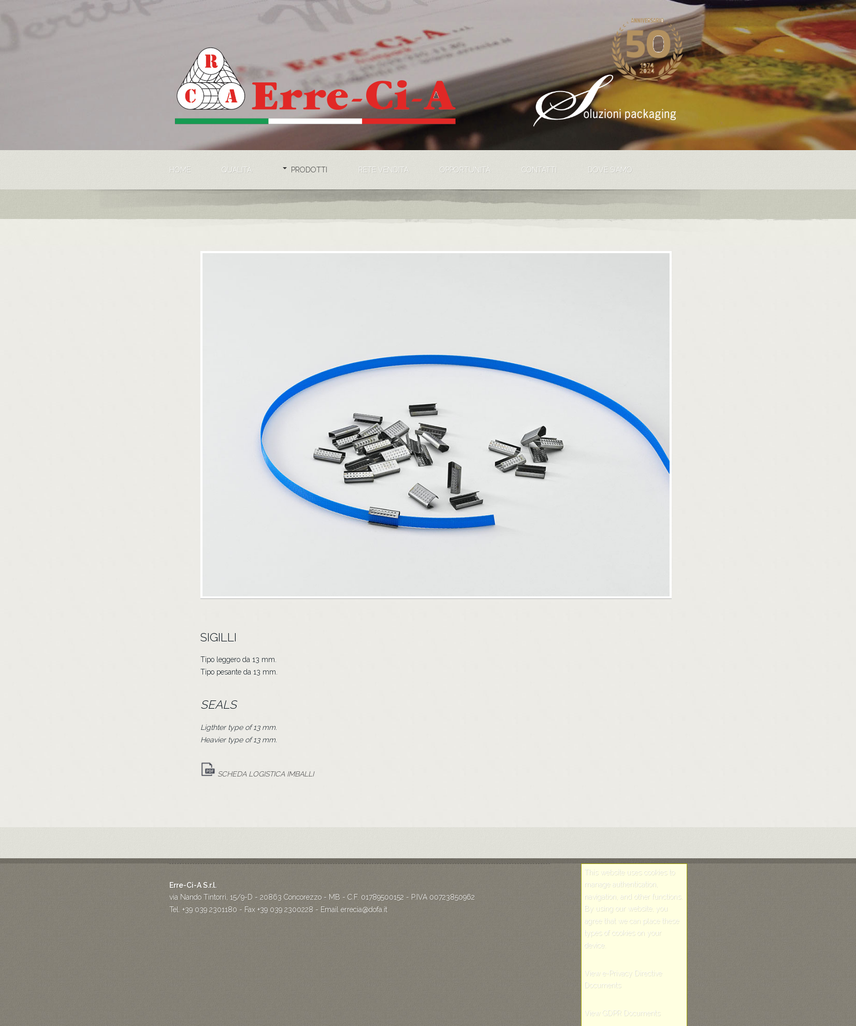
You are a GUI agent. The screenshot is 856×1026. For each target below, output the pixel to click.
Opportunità (465, 170)
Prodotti (309, 170)
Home (180, 170)
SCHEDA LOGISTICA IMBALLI (257, 774)
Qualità (237, 170)
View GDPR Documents (622, 1013)
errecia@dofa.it (364, 909)
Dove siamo (610, 170)
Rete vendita (383, 170)
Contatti (539, 170)
